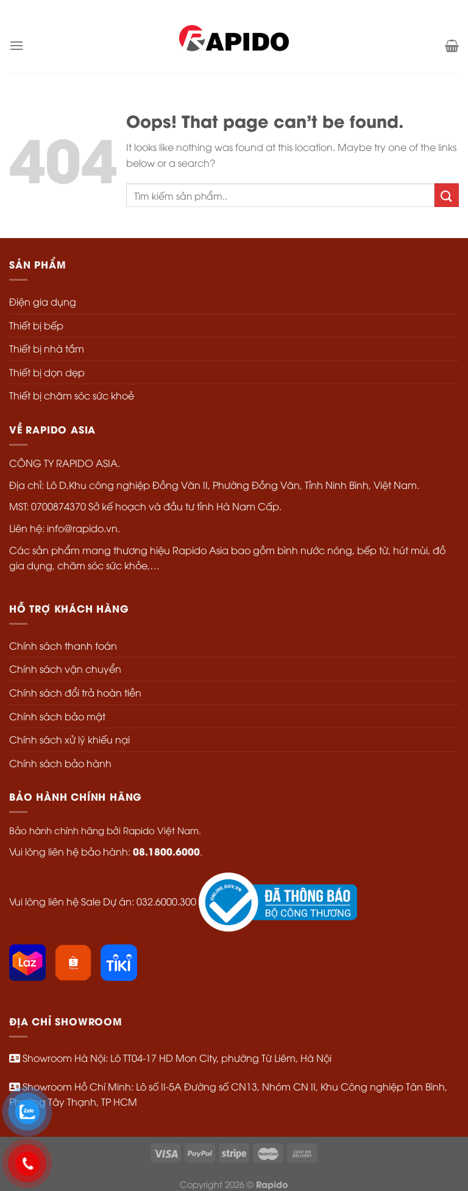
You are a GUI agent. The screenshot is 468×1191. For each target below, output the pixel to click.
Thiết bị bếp (36, 325)
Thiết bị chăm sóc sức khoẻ (71, 395)
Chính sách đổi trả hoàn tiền (75, 692)
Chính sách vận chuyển (65, 668)
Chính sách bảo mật (57, 716)
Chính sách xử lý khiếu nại (69, 739)
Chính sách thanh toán (63, 645)
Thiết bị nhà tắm (46, 348)
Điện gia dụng (42, 301)
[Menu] (16, 45)
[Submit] (446, 195)
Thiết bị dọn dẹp (47, 372)
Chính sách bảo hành (60, 763)
